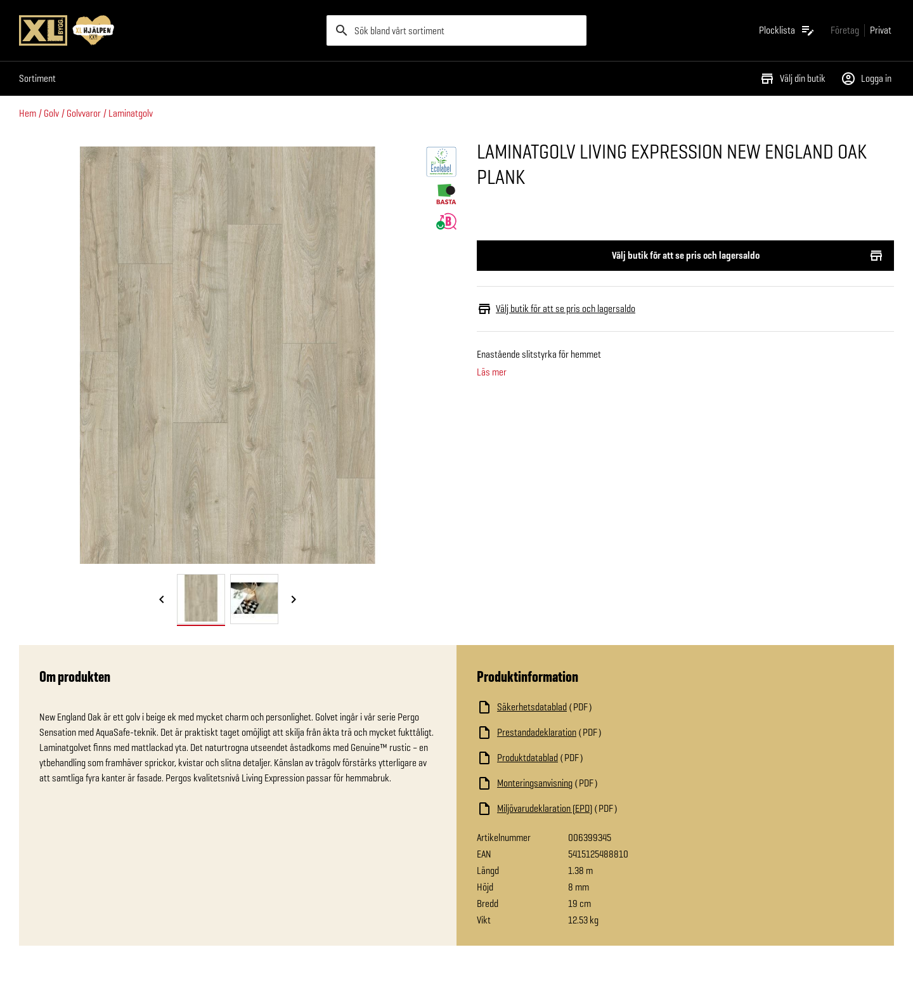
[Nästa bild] (293, 600)
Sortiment (37, 78)
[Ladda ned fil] (603, 707)
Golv (51, 113)
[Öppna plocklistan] (787, 30)
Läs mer (492, 372)
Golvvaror (84, 113)
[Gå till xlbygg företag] (845, 30)
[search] (456, 30)
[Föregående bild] (161, 600)
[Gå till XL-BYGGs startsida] (167, 30)
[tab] (201, 599)
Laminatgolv (130, 113)
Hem (27, 113)
